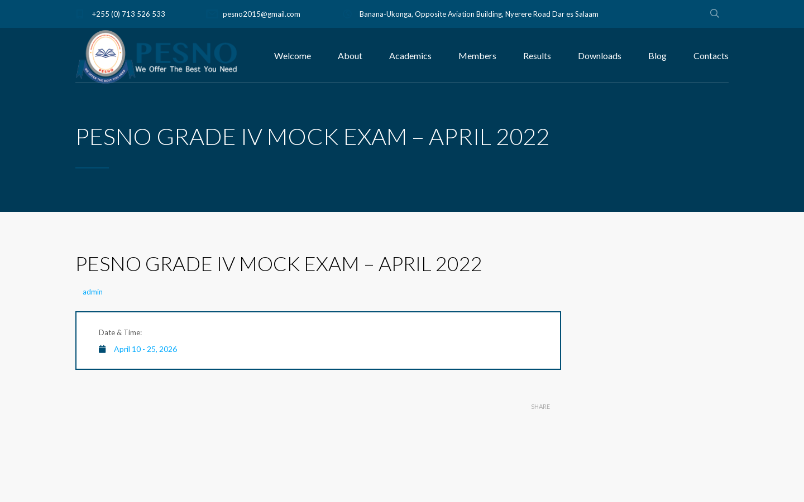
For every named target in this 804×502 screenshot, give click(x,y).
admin (93, 291)
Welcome (292, 55)
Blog (657, 55)
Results (537, 55)
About (350, 55)
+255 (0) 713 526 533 (128, 13)
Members (477, 55)
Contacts (711, 55)
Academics (410, 55)
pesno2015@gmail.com (261, 13)
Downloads (599, 55)
